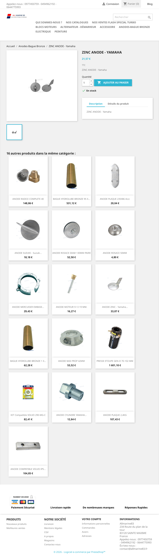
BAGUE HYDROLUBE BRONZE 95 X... (71, 198)
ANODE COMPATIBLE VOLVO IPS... (28, 468)
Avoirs (85, 531)
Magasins (49, 540)
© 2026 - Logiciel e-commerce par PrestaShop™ (79, 551)
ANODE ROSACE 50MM (115, 252)
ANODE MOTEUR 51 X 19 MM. (71, 306)
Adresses (87, 535)
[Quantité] (85, 82)
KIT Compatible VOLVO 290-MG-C (28, 414)
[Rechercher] (133, 17)
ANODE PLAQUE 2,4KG (115, 414)
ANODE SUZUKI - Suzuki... (28, 252)
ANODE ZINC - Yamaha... (115, 306)
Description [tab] (96, 103)
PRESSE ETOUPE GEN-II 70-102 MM (115, 360)
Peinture (61, 31)
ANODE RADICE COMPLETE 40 (28, 198)
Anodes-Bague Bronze (134, 27)
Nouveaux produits (16, 523)
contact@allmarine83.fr (134, 548)
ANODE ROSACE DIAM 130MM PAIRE (71, 252)
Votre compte (91, 519)
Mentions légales (53, 528)
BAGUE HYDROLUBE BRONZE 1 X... (28, 360)
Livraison (49, 523)
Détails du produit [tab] (118, 103)
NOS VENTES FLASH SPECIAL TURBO (114, 22)
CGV (46, 532)
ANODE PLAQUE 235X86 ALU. (115, 198)
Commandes (88, 527)
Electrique (43, 31)
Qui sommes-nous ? (49, 22)
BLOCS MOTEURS (46, 27)
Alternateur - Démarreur (78, 27)
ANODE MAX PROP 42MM (71, 360)
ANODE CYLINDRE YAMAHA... (71, 414)
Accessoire (107, 27)
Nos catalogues (77, 22)
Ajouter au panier (113, 83)
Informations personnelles (96, 523)
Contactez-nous (52, 544)
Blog (150, 4)
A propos (49, 536)
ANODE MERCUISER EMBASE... (28, 306)
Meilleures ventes (15, 528)
